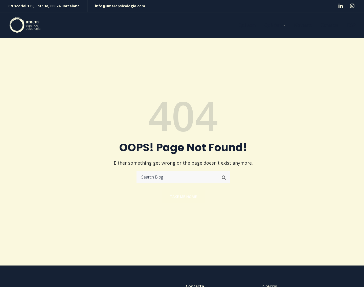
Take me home (183, 196)
